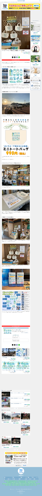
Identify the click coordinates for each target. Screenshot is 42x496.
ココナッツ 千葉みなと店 (21, 186)
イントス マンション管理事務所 (35, 31)
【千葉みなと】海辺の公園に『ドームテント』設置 (16, 398)
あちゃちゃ (35, 74)
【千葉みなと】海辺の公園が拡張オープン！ (16, 403)
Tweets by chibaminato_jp (35, 20)
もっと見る (16, 408)
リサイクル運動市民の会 (35, 42)
